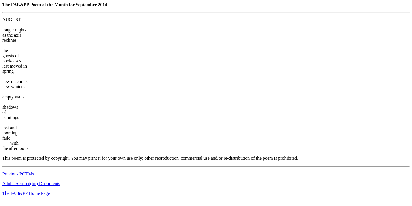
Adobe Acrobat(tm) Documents (31, 183)
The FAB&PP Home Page (26, 193)
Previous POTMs (18, 173)
